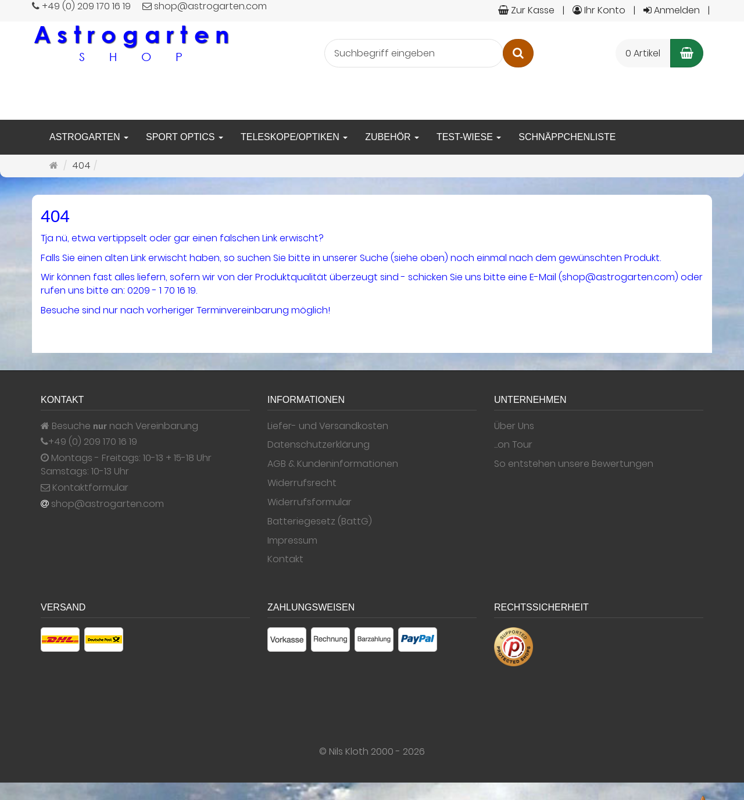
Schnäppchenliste (567, 137)
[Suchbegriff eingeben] (413, 53)
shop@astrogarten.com (107, 504)
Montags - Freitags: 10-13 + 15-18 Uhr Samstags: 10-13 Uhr (126, 465)
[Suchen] (518, 53)
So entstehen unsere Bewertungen (573, 464)
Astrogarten (88, 137)
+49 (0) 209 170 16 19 (92, 441)
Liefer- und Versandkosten (327, 426)
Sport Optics (184, 137)
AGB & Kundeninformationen (332, 464)
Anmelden (671, 10)
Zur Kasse (526, 10)
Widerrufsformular (309, 502)
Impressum (292, 540)
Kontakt (285, 559)
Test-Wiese (469, 137)
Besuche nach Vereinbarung (119, 426)
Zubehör (392, 137)
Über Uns (514, 426)
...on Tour (513, 444)
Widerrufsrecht (302, 483)
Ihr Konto (599, 10)
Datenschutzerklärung (318, 444)
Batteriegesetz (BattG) (319, 521)
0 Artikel (642, 53)
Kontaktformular (84, 487)
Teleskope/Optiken (294, 137)
